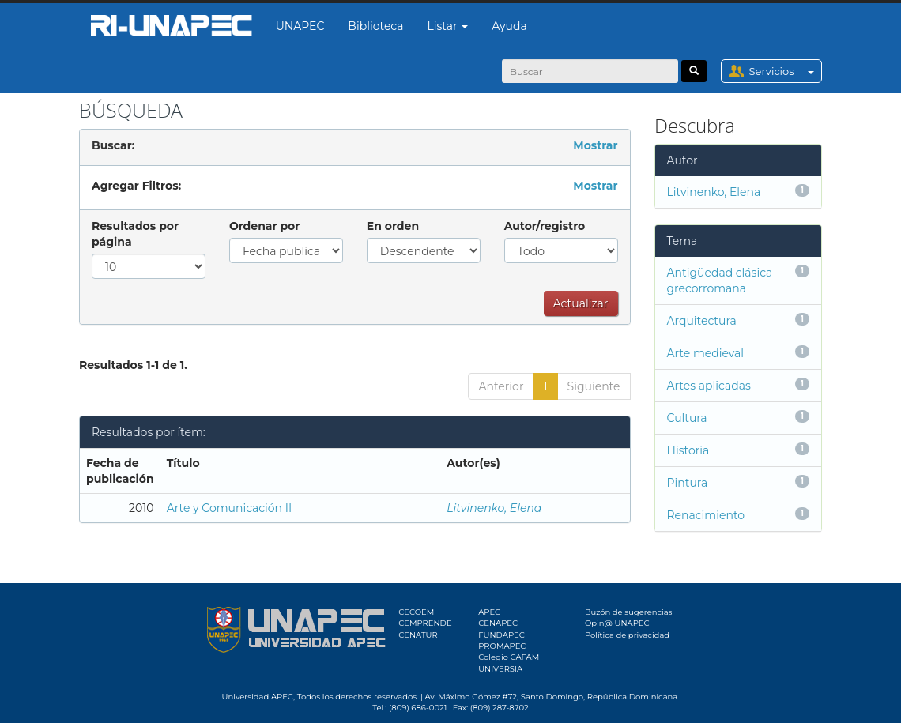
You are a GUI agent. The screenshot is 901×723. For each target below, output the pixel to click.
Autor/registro (545, 226)
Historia (688, 450)
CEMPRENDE (424, 623)
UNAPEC (300, 26)
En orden (393, 226)
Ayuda (509, 26)
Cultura (687, 418)
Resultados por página (135, 234)
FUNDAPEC (501, 635)
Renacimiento (706, 515)
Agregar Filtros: (136, 186)
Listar (448, 26)
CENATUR (417, 635)
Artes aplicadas (709, 385)
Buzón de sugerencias (629, 612)
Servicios (785, 71)
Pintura (687, 483)
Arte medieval (706, 353)
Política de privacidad (627, 635)
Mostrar (595, 145)
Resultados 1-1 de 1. (133, 365)
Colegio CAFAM (508, 657)
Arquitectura (702, 321)
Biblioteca (375, 26)
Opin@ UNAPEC (617, 623)
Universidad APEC (257, 696)
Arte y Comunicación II (229, 508)
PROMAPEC (502, 646)
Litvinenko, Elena (494, 508)
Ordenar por (264, 226)
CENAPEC (498, 623)
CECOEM (416, 612)
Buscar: (113, 145)
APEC (489, 612)
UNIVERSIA (500, 669)
